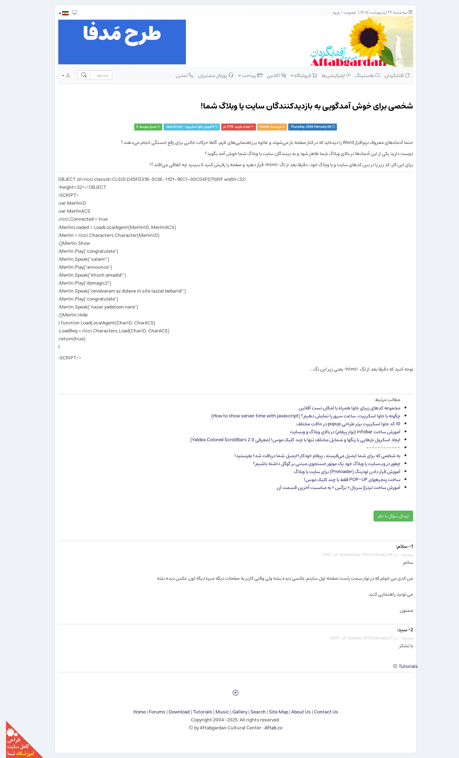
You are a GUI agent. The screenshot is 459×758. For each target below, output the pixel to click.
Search (252, 712)
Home (133, 712)
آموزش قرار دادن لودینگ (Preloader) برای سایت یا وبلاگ (341, 471)
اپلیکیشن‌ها (330, 75)
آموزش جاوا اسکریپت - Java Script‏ (183, 127)
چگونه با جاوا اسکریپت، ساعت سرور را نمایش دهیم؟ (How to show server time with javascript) (299, 416)
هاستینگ (361, 75)
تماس (178, 75)
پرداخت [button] (244, 75)
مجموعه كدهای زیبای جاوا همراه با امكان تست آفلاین (343, 408)
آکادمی (270, 75)
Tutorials (196, 712)
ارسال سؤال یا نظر (387, 516)
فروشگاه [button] (298, 75)
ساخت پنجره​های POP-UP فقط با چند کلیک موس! (346, 479)
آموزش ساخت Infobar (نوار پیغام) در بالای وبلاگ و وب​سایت (339, 432)
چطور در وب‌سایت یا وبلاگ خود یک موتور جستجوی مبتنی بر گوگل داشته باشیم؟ (320, 463)
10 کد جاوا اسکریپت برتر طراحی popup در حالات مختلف (342, 424)
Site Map (272, 712)
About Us (295, 712)
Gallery (233, 712)
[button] (57, 13)
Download (173, 712)
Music (216, 712)
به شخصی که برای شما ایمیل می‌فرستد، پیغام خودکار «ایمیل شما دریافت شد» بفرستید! (311, 455)
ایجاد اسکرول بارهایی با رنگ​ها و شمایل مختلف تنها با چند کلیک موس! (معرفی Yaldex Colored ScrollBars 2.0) (289, 440)
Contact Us (320, 712)
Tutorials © (399, 666)
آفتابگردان (391, 75)
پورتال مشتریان (209, 75)
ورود (329, 12)
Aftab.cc (268, 728)
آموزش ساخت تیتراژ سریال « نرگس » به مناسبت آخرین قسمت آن (332, 487)
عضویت (344, 12)
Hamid (258, 127)
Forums (151, 712)
